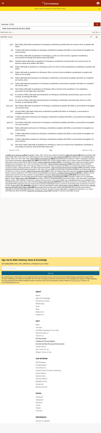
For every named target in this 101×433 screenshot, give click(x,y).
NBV (11, 67)
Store (38, 306)
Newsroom (40, 312)
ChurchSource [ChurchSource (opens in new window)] (41, 368)
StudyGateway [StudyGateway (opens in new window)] (41, 365)
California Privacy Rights (45, 341)
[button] (98, 3)
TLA (11, 145)
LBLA (11, 44)
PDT (11, 89)
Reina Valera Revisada (46, 182)
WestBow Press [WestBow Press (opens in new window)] (41, 381)
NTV (11, 72)
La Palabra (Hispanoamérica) (66, 173)
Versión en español (43, 421)
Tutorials (39, 327)
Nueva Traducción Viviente (47, 162)
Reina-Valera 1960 (22, 178)
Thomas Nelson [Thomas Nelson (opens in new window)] (41, 379)
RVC (11, 111)
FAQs (37, 325)
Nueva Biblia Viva (28, 160)
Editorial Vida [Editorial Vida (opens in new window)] (40, 376)
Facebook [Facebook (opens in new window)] (39, 397)
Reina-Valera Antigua (66, 185)
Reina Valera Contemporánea (54, 176)
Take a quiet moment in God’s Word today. (50, 8)
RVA (11, 133)
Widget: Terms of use (43, 352)
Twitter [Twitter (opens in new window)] (38, 408)
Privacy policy (41, 338)
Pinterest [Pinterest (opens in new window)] (39, 402)
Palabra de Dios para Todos (36, 171)
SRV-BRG (10, 139)
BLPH (11, 100)
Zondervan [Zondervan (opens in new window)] (40, 384)
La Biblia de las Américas (13, 155)
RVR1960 (10, 117)
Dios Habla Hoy (59, 157)
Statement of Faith (42, 301)
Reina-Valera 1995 (17, 185)
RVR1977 (10, 122)
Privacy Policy (75, 280)
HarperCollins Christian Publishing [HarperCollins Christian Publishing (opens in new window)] (48, 370)
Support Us (40, 314)
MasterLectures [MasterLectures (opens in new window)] (41, 387)
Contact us (40, 336)
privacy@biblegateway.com (10, 282)
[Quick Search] (46, 24)
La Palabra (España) (82, 171)
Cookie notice (41, 346)
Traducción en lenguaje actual (37, 191)
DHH (11, 56)
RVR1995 (10, 128)
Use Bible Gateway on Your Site (47, 330)
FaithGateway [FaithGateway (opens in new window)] (41, 362)
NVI (12, 78)
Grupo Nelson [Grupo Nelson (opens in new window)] (41, 373)
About (38, 295)
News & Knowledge (43, 298)
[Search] (97, 24)
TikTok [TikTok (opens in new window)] (38, 405)
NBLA (11, 61)
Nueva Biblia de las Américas (40, 159)
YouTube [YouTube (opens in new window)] (39, 411)
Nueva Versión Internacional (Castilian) (64, 168)
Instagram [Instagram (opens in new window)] (39, 400)
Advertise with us (42, 333)
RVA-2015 (9, 106)
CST (11, 83)
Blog (37, 309)
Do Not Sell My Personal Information (50, 344)
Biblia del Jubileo (71, 155)
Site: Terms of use (42, 349)
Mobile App (40, 304)
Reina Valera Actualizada (60, 175)
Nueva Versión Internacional (58, 164)
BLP (11, 95)
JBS (12, 50)
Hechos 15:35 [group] (6, 37)
